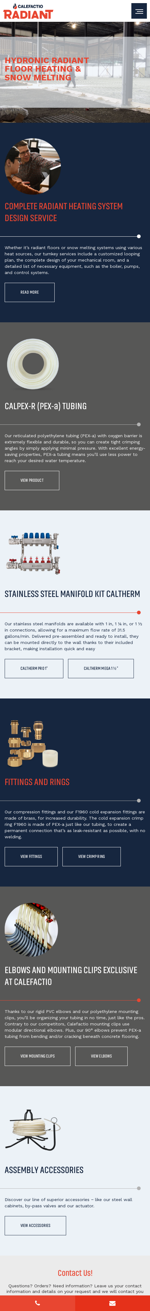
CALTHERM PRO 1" (34, 669)
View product (32, 481)
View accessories (36, 1227)
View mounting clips (38, 1057)
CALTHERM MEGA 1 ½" (103, 669)
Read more (29, 292)
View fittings (31, 857)
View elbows (104, 1057)
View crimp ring (94, 857)
